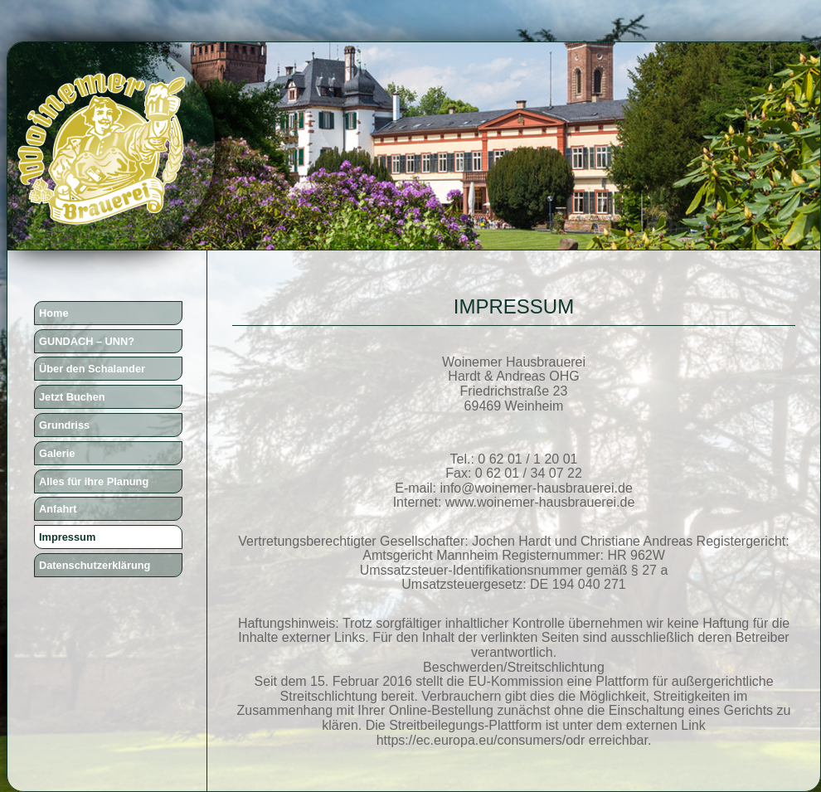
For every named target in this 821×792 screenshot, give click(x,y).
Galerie (57, 453)
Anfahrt (58, 509)
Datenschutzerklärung (94, 565)
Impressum (67, 537)
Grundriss (64, 425)
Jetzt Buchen (72, 397)
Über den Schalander (92, 368)
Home (54, 313)
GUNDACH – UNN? (86, 341)
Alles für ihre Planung (93, 481)
